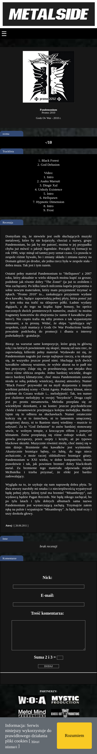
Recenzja (8, 222)
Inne (5, 538)
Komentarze (10, 558)
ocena (6, 133)
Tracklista (8, 151)
